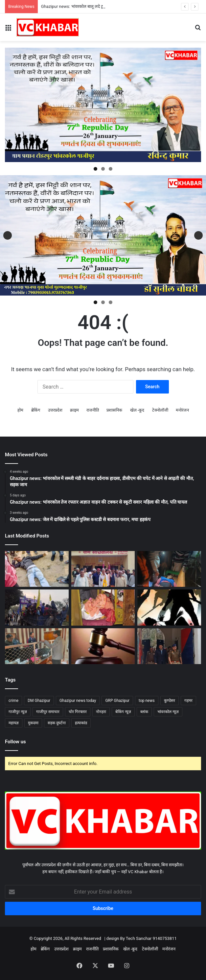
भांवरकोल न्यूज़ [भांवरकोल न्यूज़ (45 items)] (168, 711)
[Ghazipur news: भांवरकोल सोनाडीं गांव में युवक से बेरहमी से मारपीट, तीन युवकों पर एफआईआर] (169, 607)
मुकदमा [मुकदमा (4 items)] (33, 723)
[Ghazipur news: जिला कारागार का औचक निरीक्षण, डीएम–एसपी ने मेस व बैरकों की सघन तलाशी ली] (169, 646)
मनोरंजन (182, 410)
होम (20, 410)
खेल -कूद (137, 410)
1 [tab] (95, 169)
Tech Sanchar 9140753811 (151, 938)
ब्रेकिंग (35, 410)
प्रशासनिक (114, 410)
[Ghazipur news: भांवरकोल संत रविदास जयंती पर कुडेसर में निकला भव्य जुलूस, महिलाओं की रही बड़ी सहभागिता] (37, 607)
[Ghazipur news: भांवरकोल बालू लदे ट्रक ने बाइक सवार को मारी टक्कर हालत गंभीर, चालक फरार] (37, 569)
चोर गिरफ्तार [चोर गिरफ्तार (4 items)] (78, 711)
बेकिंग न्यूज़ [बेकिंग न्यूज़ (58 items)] (123, 711)
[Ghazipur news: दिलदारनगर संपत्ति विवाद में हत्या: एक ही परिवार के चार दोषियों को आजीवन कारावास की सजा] (103, 646)
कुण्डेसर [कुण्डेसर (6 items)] (169, 700)
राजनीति (92, 410)
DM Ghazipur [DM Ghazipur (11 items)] (39, 700)
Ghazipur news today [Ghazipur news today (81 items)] (77, 700)
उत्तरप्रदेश (55, 410)
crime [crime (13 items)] (13, 700)
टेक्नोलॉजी (160, 410)
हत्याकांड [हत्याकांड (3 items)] (81, 723)
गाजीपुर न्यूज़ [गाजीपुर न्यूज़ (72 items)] (18, 711)
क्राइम (74, 410)
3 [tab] (110, 169)
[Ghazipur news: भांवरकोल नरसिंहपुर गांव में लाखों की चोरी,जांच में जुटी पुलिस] (103, 607)
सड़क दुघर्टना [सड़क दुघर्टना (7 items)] (57, 723)
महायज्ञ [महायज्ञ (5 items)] (14, 723)
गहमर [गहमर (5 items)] (188, 700)
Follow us (15, 742)
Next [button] (198, 235)
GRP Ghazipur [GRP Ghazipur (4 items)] (117, 700)
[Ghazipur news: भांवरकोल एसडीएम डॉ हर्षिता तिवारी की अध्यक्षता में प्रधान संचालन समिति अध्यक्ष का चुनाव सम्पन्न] (103, 569)
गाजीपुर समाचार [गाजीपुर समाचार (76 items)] (47, 711)
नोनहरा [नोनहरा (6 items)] (101, 711)
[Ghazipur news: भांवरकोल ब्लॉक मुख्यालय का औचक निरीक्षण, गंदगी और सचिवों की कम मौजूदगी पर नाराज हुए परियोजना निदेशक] (37, 646)
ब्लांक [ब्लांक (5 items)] (144, 711)
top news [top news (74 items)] (147, 700)
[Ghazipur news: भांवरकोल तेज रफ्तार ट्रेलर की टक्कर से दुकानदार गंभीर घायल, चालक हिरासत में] (169, 569)
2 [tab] (103, 169)
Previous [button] (7, 235)
